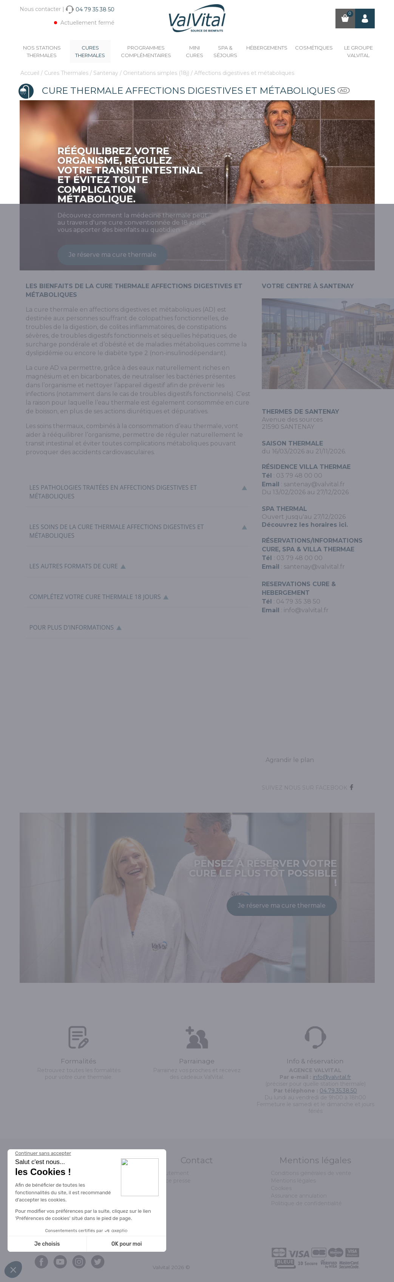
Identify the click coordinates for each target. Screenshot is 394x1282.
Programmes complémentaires (146, 51)
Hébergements (266, 48)
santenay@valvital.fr (314, 484)
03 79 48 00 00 (299, 475)
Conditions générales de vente (311, 1173)
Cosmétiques (314, 48)
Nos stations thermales (42, 51)
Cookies (281, 1188)
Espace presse (172, 1180)
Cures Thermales (90, 51)
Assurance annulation (299, 1195)
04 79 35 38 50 (298, 601)
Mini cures (194, 51)
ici (342, 524)
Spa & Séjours (225, 51)
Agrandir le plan (290, 760)
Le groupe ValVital (358, 51)
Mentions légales (293, 1180)
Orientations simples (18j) (157, 73)
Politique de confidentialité (306, 1203)
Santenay (106, 73)
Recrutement (171, 1173)
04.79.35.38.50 (338, 1090)
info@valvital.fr (306, 610)
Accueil (30, 73)
